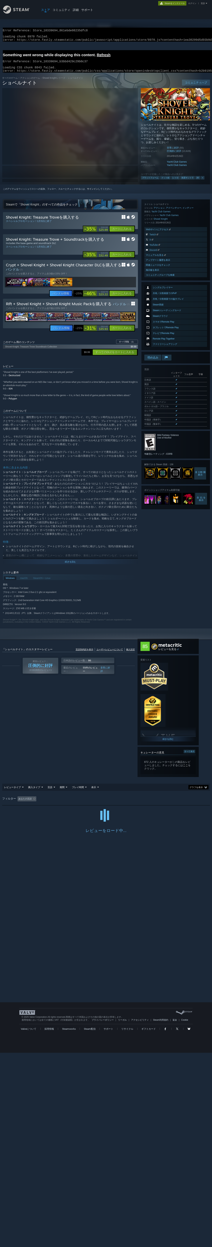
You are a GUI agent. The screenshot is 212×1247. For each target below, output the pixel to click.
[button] (122, 233)
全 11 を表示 (201, 480)
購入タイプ (34, 791)
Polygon (13, 403)
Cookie (184, 1214)
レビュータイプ (12, 791)
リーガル (122, 1214)
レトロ (175, 182)
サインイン (92, 193)
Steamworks (69, 1223)
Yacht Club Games (177, 166)
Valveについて (28, 1223)
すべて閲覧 (127, 346)
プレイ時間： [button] (93, 803)
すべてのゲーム (10, 82)
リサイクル (127, 1223)
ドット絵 (165, 182)
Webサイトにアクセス (158, 303)
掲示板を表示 (152, 344)
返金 (175, 1214)
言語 (203, 3)
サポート (87, 10)
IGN (11, 393)
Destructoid (14, 379)
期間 (62, 791)
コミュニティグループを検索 (160, 349)
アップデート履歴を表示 (158, 334)
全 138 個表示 (200, 455)
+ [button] (202, 182)
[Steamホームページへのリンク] (19, 12)
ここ (185, 769)
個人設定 (130, 653)
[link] (96, 233)
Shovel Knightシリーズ (53, 82)
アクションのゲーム (30, 82)
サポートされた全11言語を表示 (159, 406)
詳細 (76, 10)
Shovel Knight (161, 293)
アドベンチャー (173, 282)
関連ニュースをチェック (158, 339)
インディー (188, 282)
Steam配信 (90, 1223)
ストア (45, 10)
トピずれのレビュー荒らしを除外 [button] (63, 803)
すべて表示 (189, 756)
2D (198, 182)
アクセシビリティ (140, 1214)
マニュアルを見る (156, 329)
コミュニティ (61, 10)
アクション (159, 282)
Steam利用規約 (160, 1214)
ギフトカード (148, 1223)
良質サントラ (187, 182)
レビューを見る (167, 653)
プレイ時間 (78, 791)
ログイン (192, 3)
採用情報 (49, 1223)
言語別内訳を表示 (84, 653)
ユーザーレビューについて (109, 653)
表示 (93, 791)
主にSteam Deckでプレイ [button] (120, 803)
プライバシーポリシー (103, 1214)
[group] (106, 803)
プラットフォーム (150, 182)
